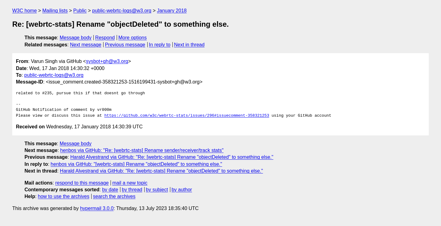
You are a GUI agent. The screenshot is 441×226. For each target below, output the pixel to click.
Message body (76, 37)
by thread (132, 189)
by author (182, 189)
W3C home (24, 10)
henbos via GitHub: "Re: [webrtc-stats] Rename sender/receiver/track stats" (142, 150)
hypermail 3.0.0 (96, 208)
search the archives (114, 196)
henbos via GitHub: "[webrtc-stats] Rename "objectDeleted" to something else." (136, 164)
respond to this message (81, 182)
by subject (157, 189)
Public (80, 10)
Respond (105, 37)
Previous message (125, 44)
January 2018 (172, 10)
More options (133, 37)
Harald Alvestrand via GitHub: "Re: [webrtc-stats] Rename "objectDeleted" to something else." (171, 157)
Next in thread (189, 44)
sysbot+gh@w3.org (107, 61)
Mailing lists (55, 10)
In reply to (159, 44)
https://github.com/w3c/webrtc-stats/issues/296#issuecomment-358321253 (186, 116)
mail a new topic (130, 182)
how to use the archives (63, 196)
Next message (85, 44)
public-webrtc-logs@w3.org (121, 10)
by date (110, 189)
